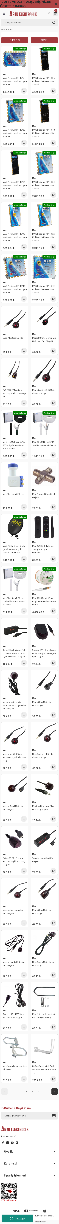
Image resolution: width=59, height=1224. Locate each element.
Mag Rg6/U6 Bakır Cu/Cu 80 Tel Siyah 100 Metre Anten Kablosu (14, 445)
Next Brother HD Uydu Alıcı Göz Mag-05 (42, 756)
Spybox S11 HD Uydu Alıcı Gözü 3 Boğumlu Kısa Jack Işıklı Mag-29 (44, 653)
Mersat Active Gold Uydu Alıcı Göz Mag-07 (43, 392)
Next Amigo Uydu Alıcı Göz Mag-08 (13, 912)
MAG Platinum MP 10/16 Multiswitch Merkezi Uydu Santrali (15, 289)
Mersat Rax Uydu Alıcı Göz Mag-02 (42, 912)
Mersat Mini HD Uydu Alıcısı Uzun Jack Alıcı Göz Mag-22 (14, 757)
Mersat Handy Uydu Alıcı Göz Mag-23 (14, 964)
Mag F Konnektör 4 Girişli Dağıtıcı (43, 496)
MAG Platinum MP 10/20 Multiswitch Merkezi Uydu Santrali (15, 133)
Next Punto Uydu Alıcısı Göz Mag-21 (43, 964)
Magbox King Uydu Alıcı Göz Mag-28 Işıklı (43, 808)
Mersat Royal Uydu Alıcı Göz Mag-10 (13, 808)
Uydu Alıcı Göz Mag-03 (13, 337)
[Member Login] (48, 13)
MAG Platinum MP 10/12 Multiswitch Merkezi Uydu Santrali (44, 289)
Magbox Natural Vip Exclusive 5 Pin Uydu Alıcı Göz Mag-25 (14, 705)
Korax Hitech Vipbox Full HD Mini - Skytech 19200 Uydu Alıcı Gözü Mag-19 (14, 653)
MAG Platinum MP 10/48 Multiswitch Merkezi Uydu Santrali (44, 133)
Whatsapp (17, 1218)
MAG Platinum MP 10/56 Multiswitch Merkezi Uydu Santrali (44, 81)
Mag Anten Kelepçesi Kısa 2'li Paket (15, 1068)
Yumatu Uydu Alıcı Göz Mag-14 (42, 860)
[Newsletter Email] (29, 1116)
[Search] (29, 22)
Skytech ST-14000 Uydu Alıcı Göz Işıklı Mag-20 (13, 1016)
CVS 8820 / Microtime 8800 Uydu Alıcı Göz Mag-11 (14, 393)
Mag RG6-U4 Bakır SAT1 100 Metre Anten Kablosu (44, 443)
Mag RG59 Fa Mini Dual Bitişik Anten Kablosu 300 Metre (44, 601)
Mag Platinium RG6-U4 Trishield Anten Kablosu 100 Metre (14, 601)
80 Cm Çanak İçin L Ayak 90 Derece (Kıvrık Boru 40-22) (44, 1069)
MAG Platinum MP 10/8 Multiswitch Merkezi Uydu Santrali (15, 81)
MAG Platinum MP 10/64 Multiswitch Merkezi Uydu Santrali (15, 185)
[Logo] (23, 13)
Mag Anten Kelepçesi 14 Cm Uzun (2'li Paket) (43, 1016)
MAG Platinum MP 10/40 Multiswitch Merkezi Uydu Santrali (15, 237)
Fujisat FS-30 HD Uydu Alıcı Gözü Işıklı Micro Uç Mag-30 (14, 861)
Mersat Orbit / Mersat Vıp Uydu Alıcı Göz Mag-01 (44, 339)
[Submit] (55, 1116)
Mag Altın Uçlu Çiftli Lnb (13, 494)
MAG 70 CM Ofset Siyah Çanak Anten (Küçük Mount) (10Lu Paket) (14, 549)
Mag (11, 29)
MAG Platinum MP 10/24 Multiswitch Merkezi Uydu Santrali (44, 185)
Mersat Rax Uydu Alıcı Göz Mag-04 (42, 704)
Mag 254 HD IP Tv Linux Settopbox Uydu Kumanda (42, 549)
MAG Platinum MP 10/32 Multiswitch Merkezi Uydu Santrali (44, 237)
